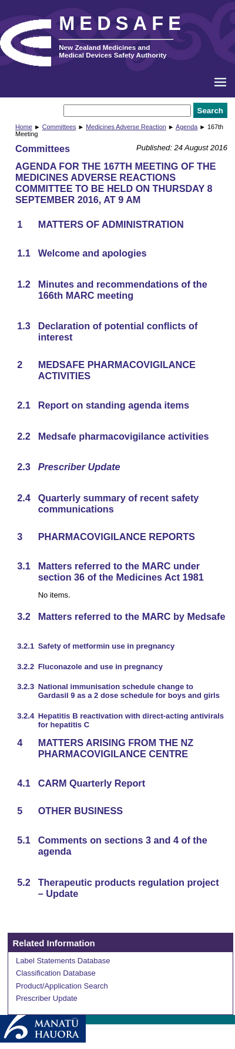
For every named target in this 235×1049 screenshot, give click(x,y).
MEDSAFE (122, 23)
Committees (59, 126)
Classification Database (56, 973)
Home (23, 126)
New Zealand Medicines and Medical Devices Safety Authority (112, 51)
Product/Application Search (62, 985)
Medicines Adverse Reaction (126, 126)
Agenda (186, 126)
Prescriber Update (47, 998)
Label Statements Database (63, 960)
